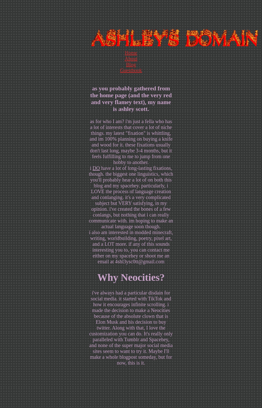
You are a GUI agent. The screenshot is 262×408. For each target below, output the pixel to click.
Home (131, 53)
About (131, 58)
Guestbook (131, 70)
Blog (131, 64)
